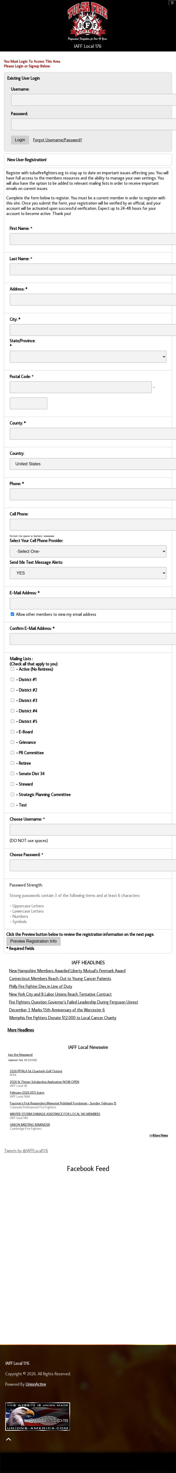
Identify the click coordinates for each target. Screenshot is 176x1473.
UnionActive (36, 1384)
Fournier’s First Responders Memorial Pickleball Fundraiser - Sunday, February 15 (63, 1103)
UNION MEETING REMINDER (30, 1125)
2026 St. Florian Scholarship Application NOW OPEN (44, 1082)
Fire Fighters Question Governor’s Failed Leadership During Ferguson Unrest (73, 1002)
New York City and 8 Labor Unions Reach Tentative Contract (60, 994)
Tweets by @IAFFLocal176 (26, 1150)
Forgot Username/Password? (57, 139)
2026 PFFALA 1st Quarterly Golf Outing (36, 1071)
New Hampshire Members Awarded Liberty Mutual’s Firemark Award (67, 970)
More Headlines (20, 1030)
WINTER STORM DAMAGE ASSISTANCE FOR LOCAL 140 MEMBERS (55, 1114)
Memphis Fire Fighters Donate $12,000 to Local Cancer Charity (62, 1017)
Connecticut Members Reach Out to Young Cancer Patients (60, 978)
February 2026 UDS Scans (27, 1092)
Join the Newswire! (20, 1055)
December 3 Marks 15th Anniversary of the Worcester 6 (57, 1009)
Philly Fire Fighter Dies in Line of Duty (40, 986)
